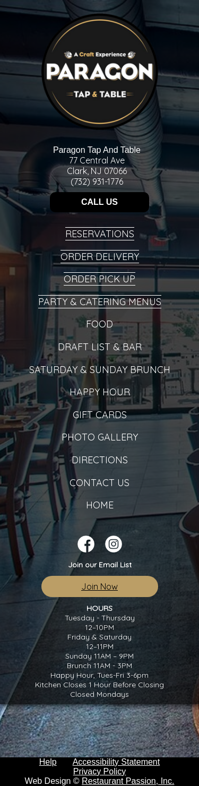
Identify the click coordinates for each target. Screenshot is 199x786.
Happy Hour (100, 392)
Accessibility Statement (116, 761)
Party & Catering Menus (99, 302)
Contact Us (99, 483)
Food (99, 324)
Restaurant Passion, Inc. (128, 780)
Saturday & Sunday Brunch (99, 370)
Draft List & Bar (100, 347)
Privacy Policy (99, 771)
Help (48, 761)
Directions (100, 460)
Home (100, 505)
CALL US (99, 201)
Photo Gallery (100, 437)
